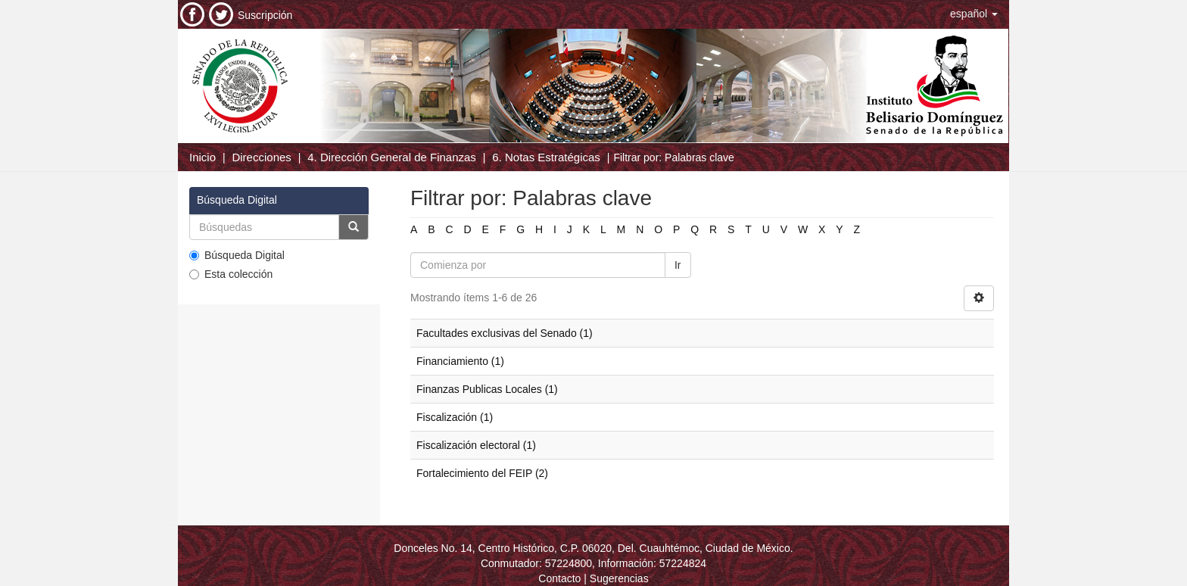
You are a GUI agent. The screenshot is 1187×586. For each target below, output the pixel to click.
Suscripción (265, 15)
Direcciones (261, 157)
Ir (678, 265)
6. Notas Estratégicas (546, 157)
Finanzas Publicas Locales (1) (487, 389)
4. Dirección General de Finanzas (391, 157)
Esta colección (231, 274)
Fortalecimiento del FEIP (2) (482, 473)
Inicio (202, 157)
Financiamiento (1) (460, 361)
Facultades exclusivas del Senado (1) (504, 333)
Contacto (559, 578)
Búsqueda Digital (237, 255)
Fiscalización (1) (454, 417)
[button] (974, 13)
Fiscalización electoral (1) (476, 445)
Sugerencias (619, 578)
